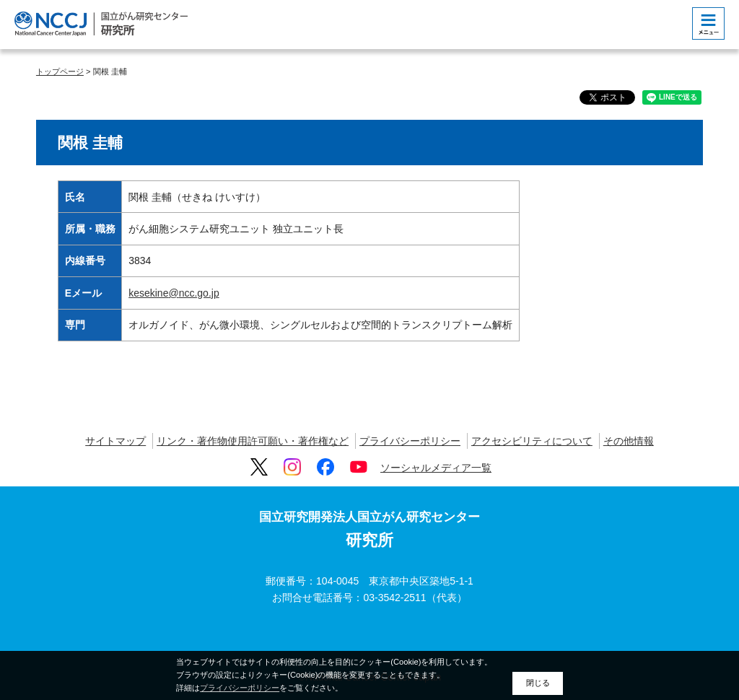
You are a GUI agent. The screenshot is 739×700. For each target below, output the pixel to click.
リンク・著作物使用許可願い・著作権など (253, 441)
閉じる (538, 682)
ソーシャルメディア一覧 (435, 467)
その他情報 (628, 441)
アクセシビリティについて (531, 441)
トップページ (60, 71)
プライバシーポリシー (409, 441)
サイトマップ (115, 441)
